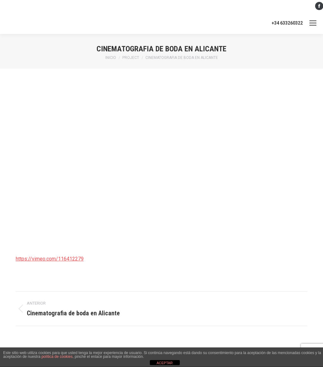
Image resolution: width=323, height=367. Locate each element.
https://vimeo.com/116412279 (50, 259)
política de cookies (57, 356)
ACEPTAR (164, 363)
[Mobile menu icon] (313, 23)
